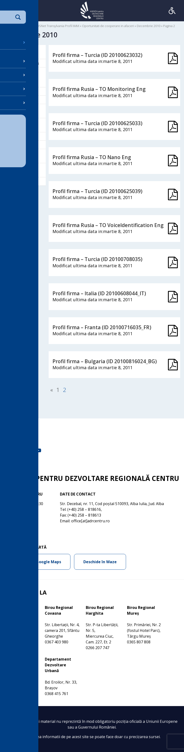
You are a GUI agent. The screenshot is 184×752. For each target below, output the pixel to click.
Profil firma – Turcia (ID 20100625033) (97, 123)
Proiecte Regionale (20, 170)
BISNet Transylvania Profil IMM (57, 26)
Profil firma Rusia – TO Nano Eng (91, 157)
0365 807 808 (138, 642)
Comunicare (22, 91)
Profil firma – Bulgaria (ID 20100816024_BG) (104, 361)
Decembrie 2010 (148, 26)
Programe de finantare (23, 156)
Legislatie (20, 136)
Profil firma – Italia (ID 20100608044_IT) (99, 293)
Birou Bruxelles (25, 63)
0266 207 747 (97, 647)
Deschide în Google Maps (37, 561)
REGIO (16, 181)
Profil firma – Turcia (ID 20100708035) (97, 259)
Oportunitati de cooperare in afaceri (108, 26)
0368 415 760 (15, 636)
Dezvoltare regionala (21, 111)
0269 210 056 (15, 688)
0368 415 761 (56, 693)
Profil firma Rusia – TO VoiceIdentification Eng (108, 225)
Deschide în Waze (100, 561)
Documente (25, 26)
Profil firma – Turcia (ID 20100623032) (97, 55)
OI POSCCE (20, 144)
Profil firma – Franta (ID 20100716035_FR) (101, 327)
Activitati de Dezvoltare (22, 51)
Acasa (9, 26)
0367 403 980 (56, 642)
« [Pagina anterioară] (51, 390)
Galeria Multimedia (21, 125)
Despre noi (21, 99)
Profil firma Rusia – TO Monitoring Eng (99, 89)
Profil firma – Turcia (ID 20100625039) (97, 191)
